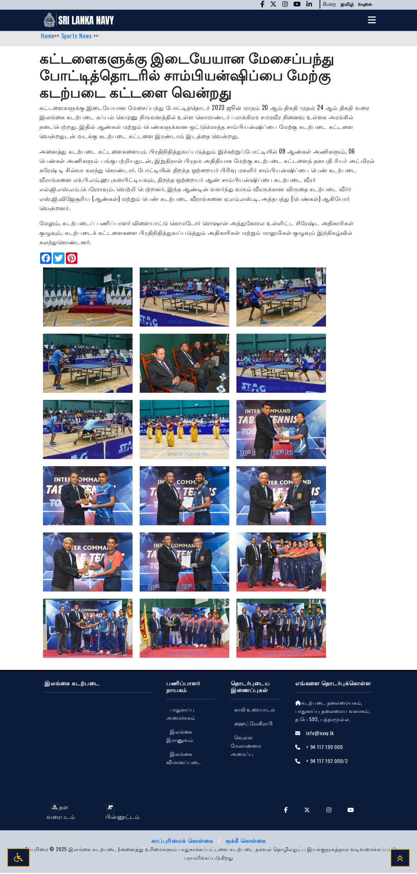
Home (47, 37)
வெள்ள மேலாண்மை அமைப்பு (246, 747)
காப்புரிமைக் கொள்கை (183, 841)
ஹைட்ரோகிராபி (253, 724)
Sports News (77, 37)
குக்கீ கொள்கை (245, 841)
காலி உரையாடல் (254, 710)
